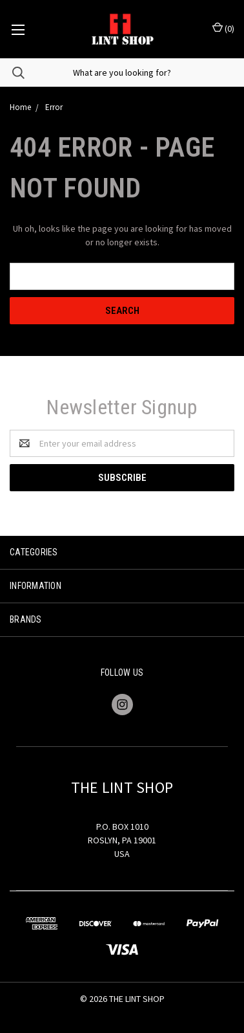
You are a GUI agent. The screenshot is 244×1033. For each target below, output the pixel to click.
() (223, 28)
